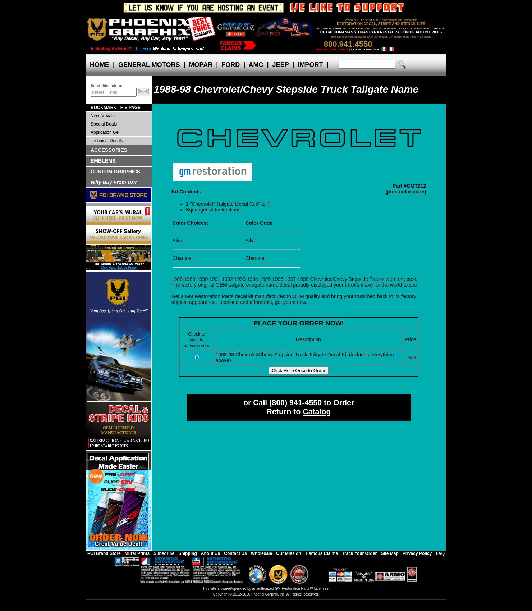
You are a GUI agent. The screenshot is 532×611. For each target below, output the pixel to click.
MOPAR (200, 64)
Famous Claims (322, 553)
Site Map (389, 553)
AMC (256, 64)
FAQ (440, 553)
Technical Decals (107, 140)
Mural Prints (137, 553)
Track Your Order (359, 553)
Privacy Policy (417, 553)
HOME (99, 64)
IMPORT (310, 64)
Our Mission (288, 553)
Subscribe (163, 553)
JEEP (281, 64)
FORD (230, 64)
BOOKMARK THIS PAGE (116, 107)
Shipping (187, 553)
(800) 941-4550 (295, 402)
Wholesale (261, 553)
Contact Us (235, 553)
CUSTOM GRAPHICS (115, 171)
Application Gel (105, 132)
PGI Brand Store (104, 553)
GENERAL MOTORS (149, 64)
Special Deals (104, 124)
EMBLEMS (103, 161)
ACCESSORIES (109, 150)
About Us (210, 553)
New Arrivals (103, 115)
